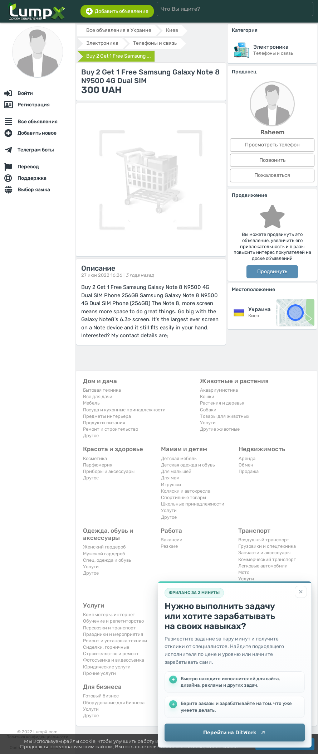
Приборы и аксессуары (108, 471)
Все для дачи (97, 396)
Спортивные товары (183, 497)
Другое (91, 435)
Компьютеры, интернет (109, 614)
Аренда (247, 458)
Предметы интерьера (107, 416)
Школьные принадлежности (192, 504)
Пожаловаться (272, 175)
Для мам (170, 477)
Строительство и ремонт (111, 653)
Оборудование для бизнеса (114, 702)
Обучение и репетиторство (113, 621)
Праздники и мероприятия (113, 634)
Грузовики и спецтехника (267, 546)
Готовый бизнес (101, 696)
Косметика (95, 458)
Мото (243, 572)
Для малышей (176, 471)
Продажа (249, 471)
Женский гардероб (104, 547)
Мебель (91, 403)
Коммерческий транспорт (267, 559)
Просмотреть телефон (272, 145)
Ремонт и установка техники (115, 640)
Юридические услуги (107, 667)
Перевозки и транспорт (109, 627)
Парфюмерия (97, 465)
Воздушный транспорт (263, 539)
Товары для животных (224, 416)
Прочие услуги (99, 673)
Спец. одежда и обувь (107, 560)
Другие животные (220, 429)
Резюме (169, 546)
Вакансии (171, 539)
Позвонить (272, 160)
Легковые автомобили (263, 566)
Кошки (207, 396)
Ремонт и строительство (110, 429)
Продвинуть (272, 272)
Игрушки (171, 484)
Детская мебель (179, 458)
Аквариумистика (219, 390)
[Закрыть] (301, 592)
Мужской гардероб (104, 553)
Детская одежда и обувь (188, 465)
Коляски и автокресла (185, 491)
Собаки (208, 409)
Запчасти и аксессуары (264, 552)
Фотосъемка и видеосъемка (113, 660)
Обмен (246, 465)
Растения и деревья (222, 403)
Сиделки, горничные (106, 647)
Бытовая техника (102, 390)
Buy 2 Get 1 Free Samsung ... (118, 56)
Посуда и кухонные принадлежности (124, 409)
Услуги (208, 422)
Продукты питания (104, 422)
